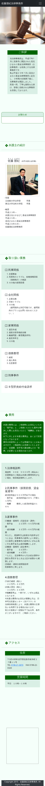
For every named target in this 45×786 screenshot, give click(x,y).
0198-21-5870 (17, 665)
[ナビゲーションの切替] (40, 3)
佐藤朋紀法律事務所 (12, 3)
